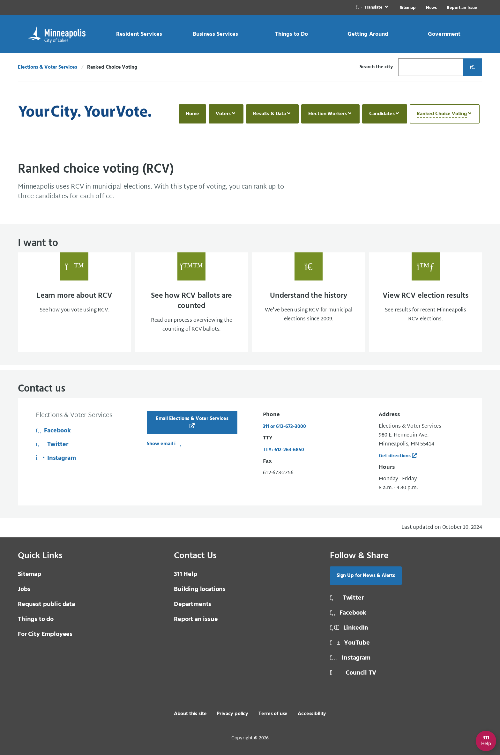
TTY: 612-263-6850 (283, 450)
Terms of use (272, 714)
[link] (373, 7)
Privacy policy (232, 714)
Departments (192, 604)
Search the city (376, 67)
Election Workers (327, 114)
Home (192, 114)
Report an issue (196, 619)
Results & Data (269, 114)
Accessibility (312, 714)
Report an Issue (462, 7)
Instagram (56, 458)
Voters (223, 114)
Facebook (53, 431)
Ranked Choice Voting (442, 114)
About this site (190, 714)
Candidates (381, 114)
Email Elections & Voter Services (192, 419)
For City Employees (45, 634)
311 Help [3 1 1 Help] (185, 574)
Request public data (46, 604)
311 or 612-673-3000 (284, 426)
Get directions (395, 456)
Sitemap (408, 7)
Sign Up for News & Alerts (366, 576)
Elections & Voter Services (47, 67)
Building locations (200, 589)
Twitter (52, 444)
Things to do (36, 619)
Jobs (24, 589)
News (431, 7)
